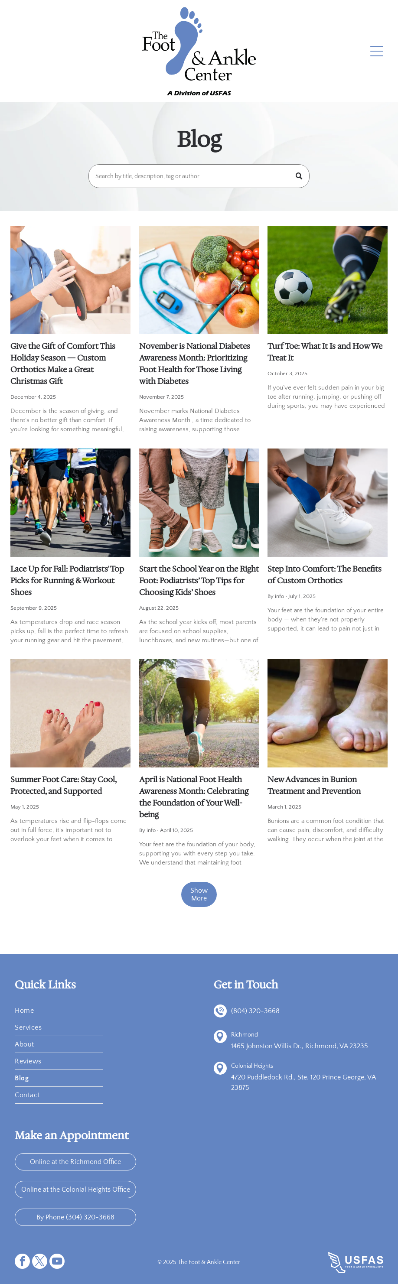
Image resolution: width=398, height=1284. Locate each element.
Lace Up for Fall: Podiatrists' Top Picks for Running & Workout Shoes (67, 581)
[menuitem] (59, 1010)
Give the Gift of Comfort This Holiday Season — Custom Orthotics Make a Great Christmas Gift (62, 364)
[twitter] (39, 1262)
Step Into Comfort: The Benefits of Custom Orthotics (325, 575)
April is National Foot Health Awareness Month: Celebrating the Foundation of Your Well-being (193, 797)
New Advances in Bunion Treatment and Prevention (314, 785)
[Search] (198, 176)
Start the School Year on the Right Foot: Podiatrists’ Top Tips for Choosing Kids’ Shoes (199, 581)
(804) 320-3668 (255, 1011)
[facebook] (22, 1262)
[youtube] (57, 1262)
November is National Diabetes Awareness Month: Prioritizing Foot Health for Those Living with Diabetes (194, 364)
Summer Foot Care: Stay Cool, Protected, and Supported (63, 785)
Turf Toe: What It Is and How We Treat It (325, 352)
